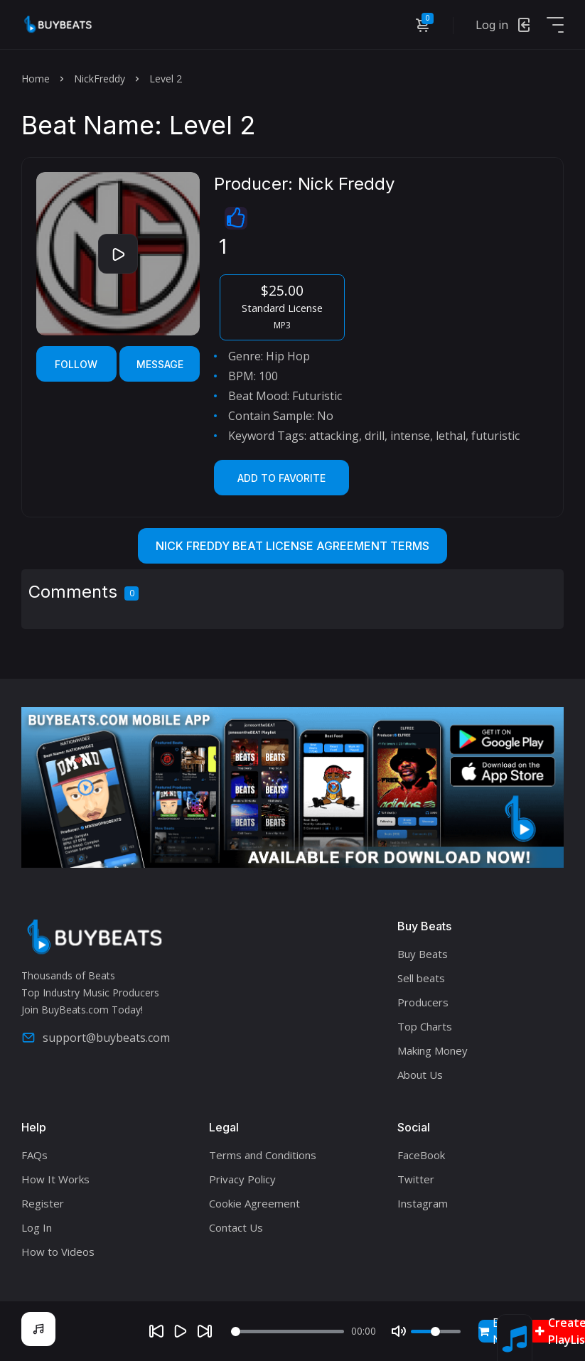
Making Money (432, 1050)
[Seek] (287, 1331)
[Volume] (436, 1331)
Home (35, 78)
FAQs (34, 1155)
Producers (423, 1002)
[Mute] (398, 1331)
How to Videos (58, 1251)
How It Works (55, 1179)
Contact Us (236, 1227)
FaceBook (421, 1155)
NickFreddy (99, 78)
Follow (76, 364)
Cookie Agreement (254, 1203)
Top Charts (424, 1026)
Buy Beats (422, 954)
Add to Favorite (281, 478)
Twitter (415, 1179)
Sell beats (421, 978)
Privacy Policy (242, 1179)
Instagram (422, 1203)
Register (42, 1203)
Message (159, 364)
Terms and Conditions (262, 1155)
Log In (36, 1227)
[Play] (180, 1331)
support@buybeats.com (95, 1037)
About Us (420, 1074)
